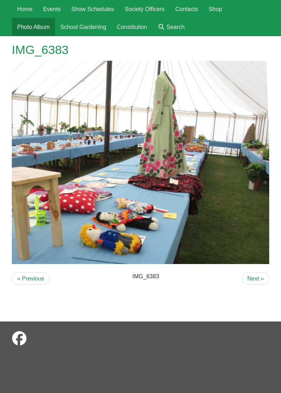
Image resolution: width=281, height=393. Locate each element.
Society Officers (145, 9)
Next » (255, 278)
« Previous (30, 278)
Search (171, 27)
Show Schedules (93, 9)
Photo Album (33, 27)
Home (25, 9)
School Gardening (83, 27)
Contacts (187, 9)
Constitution (132, 27)
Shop (215, 9)
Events (52, 9)
